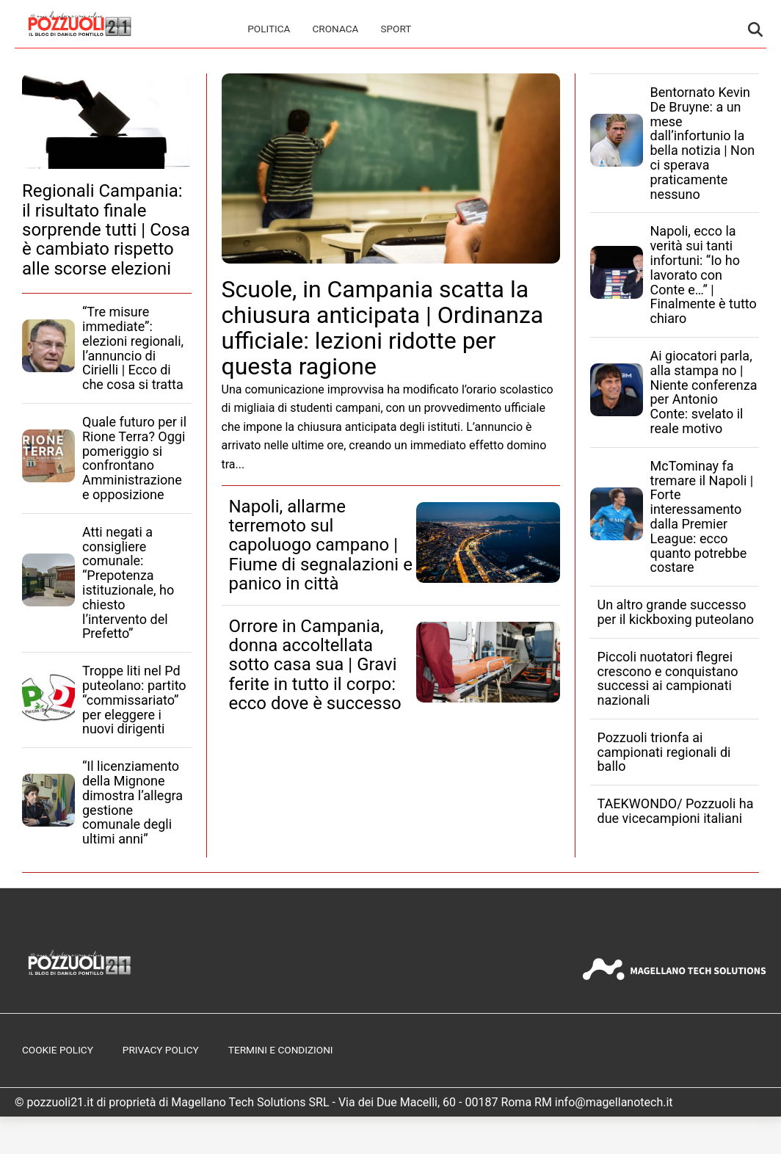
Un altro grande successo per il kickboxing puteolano (676, 612)
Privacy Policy (161, 1050)
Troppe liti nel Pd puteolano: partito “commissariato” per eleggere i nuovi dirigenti (134, 699)
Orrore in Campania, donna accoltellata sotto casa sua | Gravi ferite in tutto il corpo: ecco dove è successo (315, 665)
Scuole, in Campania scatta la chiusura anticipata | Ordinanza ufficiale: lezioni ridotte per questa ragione (383, 328)
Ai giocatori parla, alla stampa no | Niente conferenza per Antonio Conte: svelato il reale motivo (704, 392)
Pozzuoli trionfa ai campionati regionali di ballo (664, 752)
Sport (395, 29)
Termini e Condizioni (280, 1050)
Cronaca (335, 29)
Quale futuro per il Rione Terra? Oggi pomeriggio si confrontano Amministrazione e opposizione (134, 458)
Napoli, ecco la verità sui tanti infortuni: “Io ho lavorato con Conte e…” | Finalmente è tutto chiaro (703, 274)
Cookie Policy (57, 1050)
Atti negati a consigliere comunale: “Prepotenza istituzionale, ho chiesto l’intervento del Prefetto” (128, 583)
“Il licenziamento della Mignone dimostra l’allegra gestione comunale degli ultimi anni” (132, 802)
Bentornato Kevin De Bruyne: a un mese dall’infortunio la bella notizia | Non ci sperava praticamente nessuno (702, 143)
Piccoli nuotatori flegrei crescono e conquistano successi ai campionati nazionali (667, 678)
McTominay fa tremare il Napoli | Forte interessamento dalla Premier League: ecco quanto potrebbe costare (702, 517)
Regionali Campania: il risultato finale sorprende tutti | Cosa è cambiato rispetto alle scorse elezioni (106, 230)
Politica (268, 29)
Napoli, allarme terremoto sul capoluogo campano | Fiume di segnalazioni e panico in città (321, 545)
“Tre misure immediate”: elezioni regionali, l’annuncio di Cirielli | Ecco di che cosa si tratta (133, 348)
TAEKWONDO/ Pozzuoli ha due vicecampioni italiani (675, 811)
